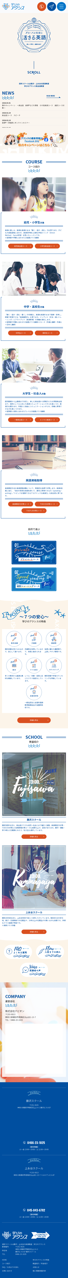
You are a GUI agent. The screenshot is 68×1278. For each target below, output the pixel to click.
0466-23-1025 (17, 1019)
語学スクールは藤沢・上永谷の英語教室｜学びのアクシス (23, 1244)
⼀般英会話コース (20, 420)
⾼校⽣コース (47, 333)
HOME (4, 1260)
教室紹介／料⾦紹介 (40, 1263)
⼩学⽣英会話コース (47, 246)
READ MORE (51, 95)
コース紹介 (6, 1263)
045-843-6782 (36, 1210)
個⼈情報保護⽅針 (39, 1271)
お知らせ (36, 1267)
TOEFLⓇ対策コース (34, 510)
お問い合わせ (7, 1271)
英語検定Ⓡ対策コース (20, 504)
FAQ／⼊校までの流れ (10, 1267)
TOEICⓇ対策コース (47, 504)
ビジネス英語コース (47, 420)
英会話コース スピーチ (11, 115)
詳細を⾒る (34, 720)
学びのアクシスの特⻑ (41, 1260)
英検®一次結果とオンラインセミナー (16, 123)
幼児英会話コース (20, 246)
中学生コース (21, 333)
